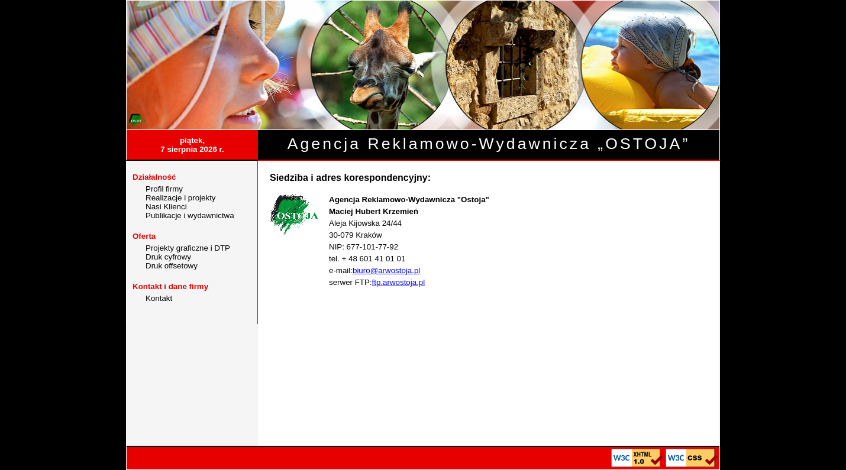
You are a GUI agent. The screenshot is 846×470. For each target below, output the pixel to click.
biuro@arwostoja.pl (386, 270)
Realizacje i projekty (181, 197)
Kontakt (159, 298)
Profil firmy (164, 188)
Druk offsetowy (172, 265)
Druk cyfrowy (168, 256)
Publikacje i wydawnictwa (190, 215)
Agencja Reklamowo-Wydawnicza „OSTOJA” (489, 144)
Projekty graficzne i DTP (188, 248)
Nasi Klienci (166, 206)
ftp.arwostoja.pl (398, 282)
